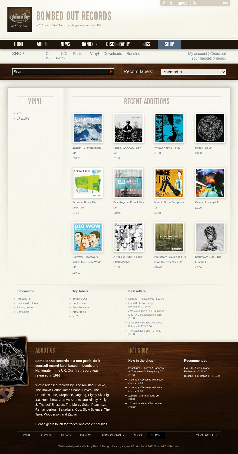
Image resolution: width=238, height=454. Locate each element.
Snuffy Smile (80, 303)
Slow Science (92, 409)
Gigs (146, 44)
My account (197, 54)
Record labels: (175, 72)
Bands (85, 435)
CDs (64, 54)
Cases (51, 54)
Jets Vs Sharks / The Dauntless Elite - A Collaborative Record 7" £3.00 (146, 315)
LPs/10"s (60, 58)
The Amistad (85, 385)
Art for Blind (79, 311)
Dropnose (66, 395)
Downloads (113, 54)
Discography (118, 44)
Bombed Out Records (74, 15)
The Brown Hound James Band (58, 390)
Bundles (133, 54)
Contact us (23, 311)
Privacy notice (25, 307)
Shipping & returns (27, 303)
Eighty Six (95, 395)
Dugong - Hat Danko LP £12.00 (146, 298)
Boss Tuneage (81, 307)
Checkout (218, 54)
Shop (169, 44)
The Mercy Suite (77, 404)
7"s (48, 58)
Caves (87, 390)
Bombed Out (80, 298)
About (42, 44)
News (65, 44)
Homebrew (49, 400)
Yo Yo (76, 316)
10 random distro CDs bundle (145, 403)
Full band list (24, 298)
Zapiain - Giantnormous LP (143, 395)
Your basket (201, 58)
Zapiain (73, 414)
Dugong (80, 395)
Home (19, 44)
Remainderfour (46, 409)
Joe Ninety (90, 400)
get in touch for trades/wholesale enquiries (76, 424)
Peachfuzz (98, 404)
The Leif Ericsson (51, 404)
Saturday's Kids (70, 409)
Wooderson (52, 414)
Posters (79, 54)
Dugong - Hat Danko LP (197, 375)
